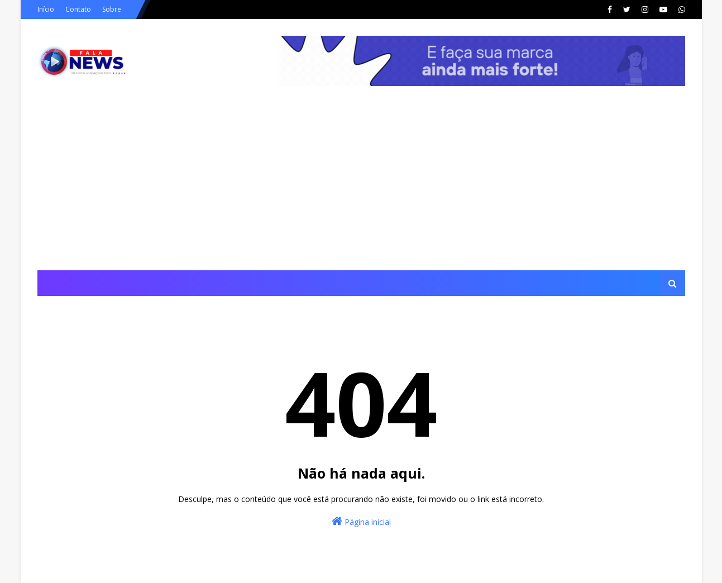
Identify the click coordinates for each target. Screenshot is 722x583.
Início (45, 9)
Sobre (111, 9)
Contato (78, 9)
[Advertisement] (361, 186)
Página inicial (361, 521)
